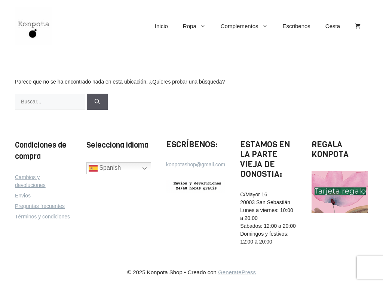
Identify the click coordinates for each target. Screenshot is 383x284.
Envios (23, 196)
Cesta (332, 26)
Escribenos (296, 26)
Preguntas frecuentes (40, 206)
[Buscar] (97, 102)
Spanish (105, 168)
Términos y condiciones (42, 217)
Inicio (161, 26)
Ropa (198, 26)
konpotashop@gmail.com (195, 164)
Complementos (248, 26)
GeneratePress (237, 272)
